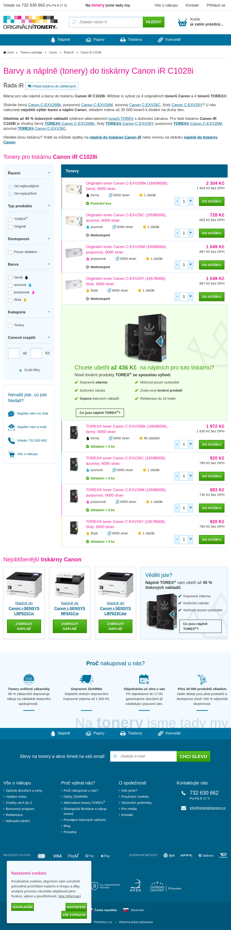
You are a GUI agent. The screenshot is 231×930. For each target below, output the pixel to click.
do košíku (211, 201)
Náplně (60, 40)
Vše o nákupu (166, 5)
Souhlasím (22, 907)
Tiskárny (131, 40)
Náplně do (24, 608)
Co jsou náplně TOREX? (100, 412)
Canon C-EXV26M (97, 105)
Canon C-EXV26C (144, 105)
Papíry (95, 40)
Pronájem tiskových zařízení (85, 820)
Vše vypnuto (74, 914)
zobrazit (23, 626)
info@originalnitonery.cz (208, 808)
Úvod (10, 52)
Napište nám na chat (28, 413)
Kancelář (169, 40)
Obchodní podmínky (136, 803)
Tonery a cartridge (31, 52)
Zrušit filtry (29, 370)
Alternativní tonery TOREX (85, 802)
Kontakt (192, 5)
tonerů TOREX (121, 118)
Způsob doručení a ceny (24, 790)
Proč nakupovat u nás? (81, 790)
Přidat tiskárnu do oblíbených (51, 86)
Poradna (70, 832)
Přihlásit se (216, 5)
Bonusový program (20, 809)
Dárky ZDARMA (76, 796)
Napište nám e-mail (27, 427)
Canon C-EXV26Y (187, 105)
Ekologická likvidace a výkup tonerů (85, 811)
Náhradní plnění (18, 821)
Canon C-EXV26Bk (44, 105)
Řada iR (69, 52)
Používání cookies (135, 796)
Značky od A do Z (19, 803)
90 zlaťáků (152, 438)
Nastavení (76, 907)
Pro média (129, 809)
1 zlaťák (150, 195)
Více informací (69, 896)
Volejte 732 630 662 (27, 440)
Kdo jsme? (129, 790)
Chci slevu (193, 756)
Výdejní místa (16, 796)
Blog (67, 826)
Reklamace (14, 815)
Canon (53, 52)
